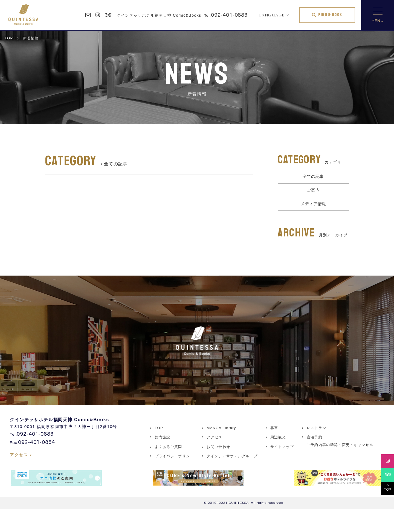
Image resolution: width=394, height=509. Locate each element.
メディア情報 (313, 203)
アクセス (19, 454)
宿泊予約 (314, 437)
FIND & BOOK (330, 15)
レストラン (316, 428)
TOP (159, 428)
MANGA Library (221, 428)
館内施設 (162, 437)
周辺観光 (278, 437)
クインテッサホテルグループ (232, 456)
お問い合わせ (218, 447)
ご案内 (313, 190)
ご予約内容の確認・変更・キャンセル (340, 445)
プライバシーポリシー (174, 456)
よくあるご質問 (168, 447)
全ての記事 (313, 176)
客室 (274, 428)
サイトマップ (282, 447)
